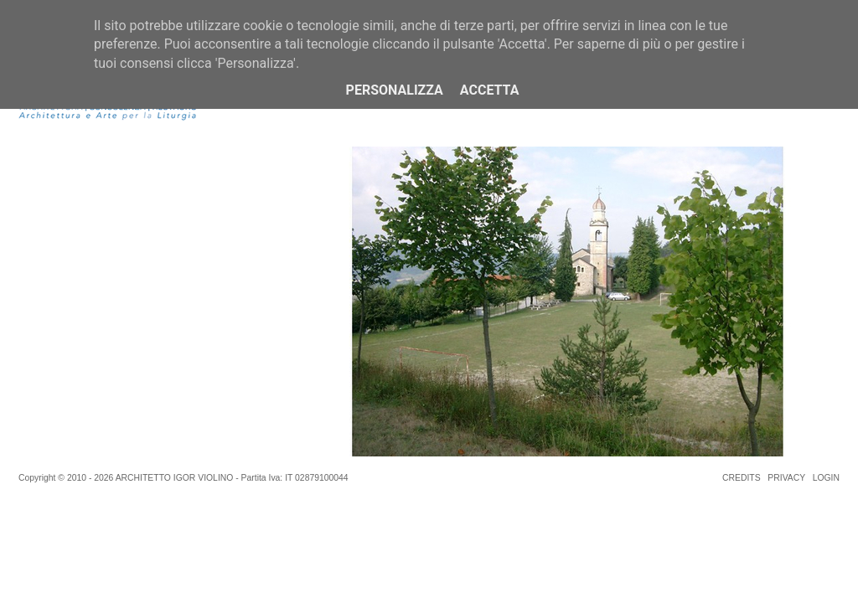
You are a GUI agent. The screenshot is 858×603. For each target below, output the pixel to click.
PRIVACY (786, 477)
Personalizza (394, 90)
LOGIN (826, 477)
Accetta (489, 90)
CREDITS (741, 477)
